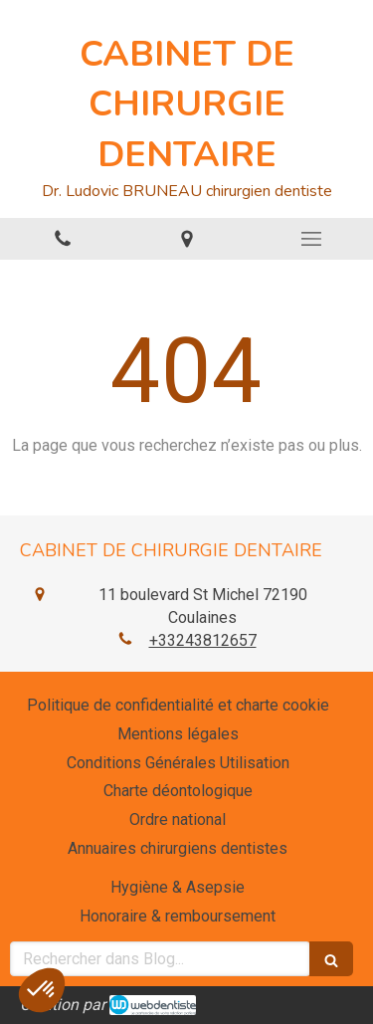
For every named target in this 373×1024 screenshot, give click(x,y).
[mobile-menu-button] (311, 239)
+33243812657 (203, 640)
